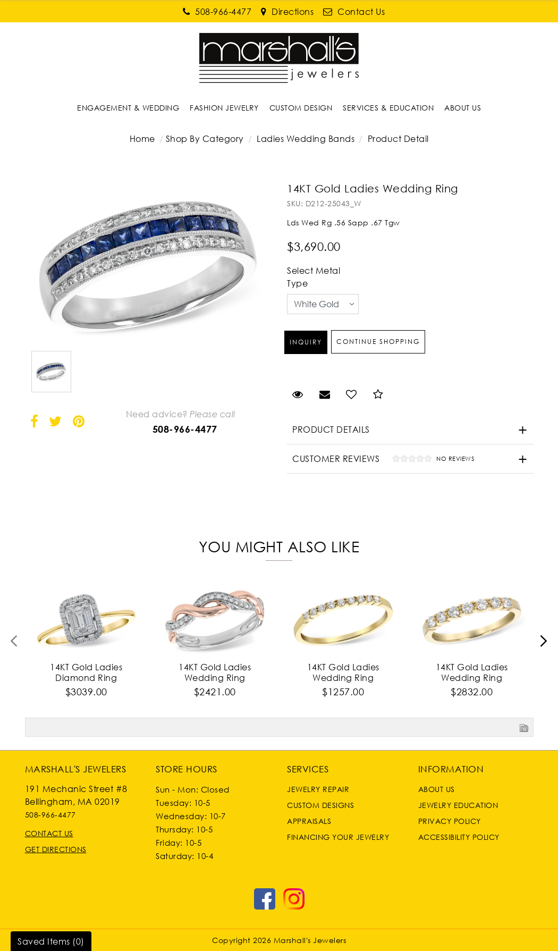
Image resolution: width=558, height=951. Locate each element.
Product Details (331, 429)
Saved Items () (51, 941)
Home (142, 138)
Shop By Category (205, 138)
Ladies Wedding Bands (305, 138)
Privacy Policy (449, 821)
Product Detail (397, 138)
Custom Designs (320, 805)
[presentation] (14, 644)
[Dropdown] (128, 108)
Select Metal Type (313, 277)
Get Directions (56, 849)
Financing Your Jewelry (338, 836)
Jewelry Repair (318, 789)
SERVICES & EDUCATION (388, 107)
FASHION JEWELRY (224, 107)
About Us (436, 789)
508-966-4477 (185, 429)
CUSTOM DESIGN (301, 107)
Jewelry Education (458, 805)
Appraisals (309, 821)
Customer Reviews (380, 460)
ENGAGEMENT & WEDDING (128, 107)
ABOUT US (462, 107)
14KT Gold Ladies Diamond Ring (86, 672)
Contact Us (49, 833)
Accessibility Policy (459, 836)
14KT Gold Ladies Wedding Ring (215, 672)
